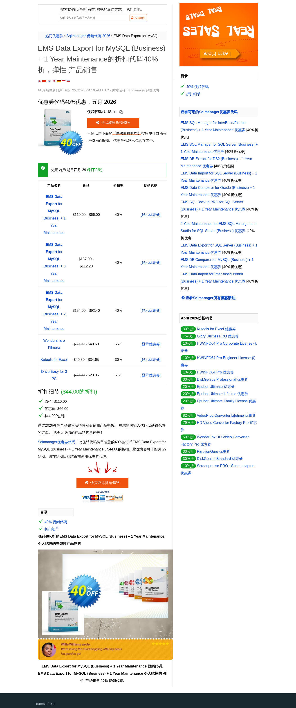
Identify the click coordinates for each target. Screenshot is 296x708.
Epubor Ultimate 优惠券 (215, 387)
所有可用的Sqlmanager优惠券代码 (209, 112)
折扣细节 (52, 529)
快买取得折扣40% (112, 122)
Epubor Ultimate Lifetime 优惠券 (222, 394)
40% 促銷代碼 (56, 522)
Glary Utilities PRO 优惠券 (218, 336)
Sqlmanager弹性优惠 (143, 90)
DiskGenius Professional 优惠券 (222, 379)
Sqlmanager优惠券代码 (56, 442)
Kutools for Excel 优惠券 (216, 329)
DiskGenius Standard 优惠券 (220, 459)
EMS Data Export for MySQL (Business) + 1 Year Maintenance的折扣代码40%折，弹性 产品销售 (102, 59)
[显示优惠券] (151, 215)
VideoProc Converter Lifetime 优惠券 (226, 415)
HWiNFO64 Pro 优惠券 (215, 372)
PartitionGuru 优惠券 (213, 451)
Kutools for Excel (53, 360)
